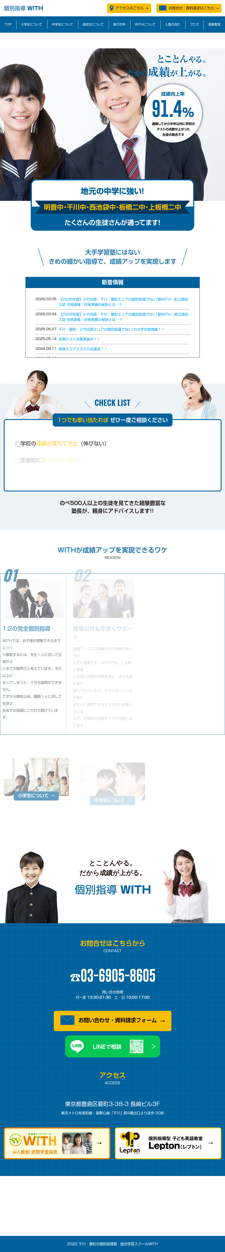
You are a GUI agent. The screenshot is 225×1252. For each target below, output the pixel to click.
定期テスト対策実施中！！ (79, 339)
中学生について (62, 24)
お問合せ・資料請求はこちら (186, 7)
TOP (8, 24)
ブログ (194, 24)
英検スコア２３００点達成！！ (83, 349)
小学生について (31, 24)
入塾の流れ (172, 24)
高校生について (93, 24)
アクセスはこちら (127, 8)
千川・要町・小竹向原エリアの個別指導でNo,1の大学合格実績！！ (112, 329)
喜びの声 (119, 24)
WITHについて (145, 24)
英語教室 (214, 24)
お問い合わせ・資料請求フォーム (108, 1020)
